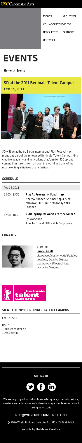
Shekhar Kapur (55, 199)
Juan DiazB (45, 251)
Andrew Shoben (35, 199)
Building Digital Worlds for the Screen (50, 214)
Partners (68, 32)
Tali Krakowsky (53, 203)
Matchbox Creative (48, 429)
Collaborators (51, 24)
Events (47, 16)
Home (8, 70)
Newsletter (50, 32)
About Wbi (69, 16)
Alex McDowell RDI (38, 223)
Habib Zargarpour (61, 223)
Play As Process (35, 194)
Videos (67, 24)
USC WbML (49, 40)
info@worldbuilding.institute (41, 415)
